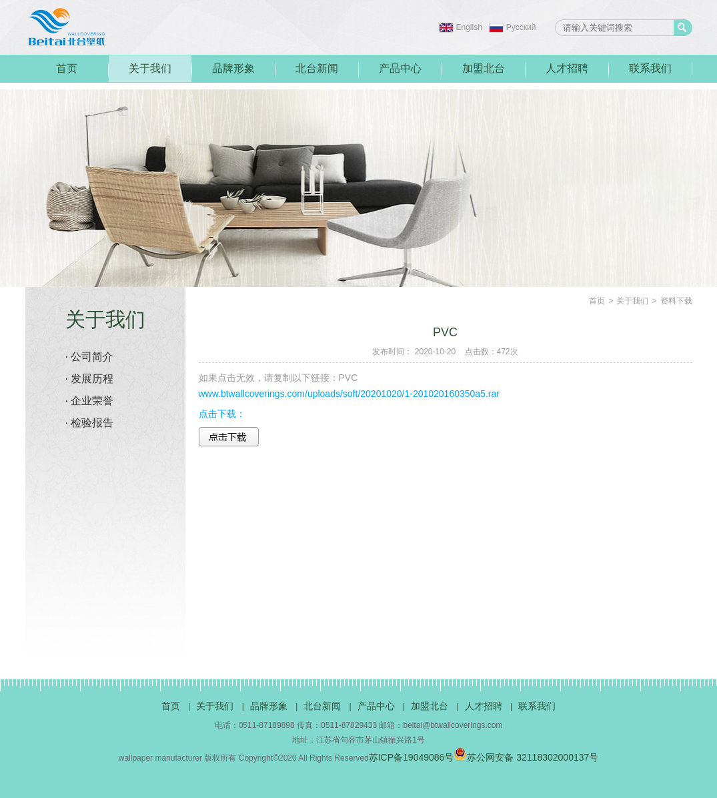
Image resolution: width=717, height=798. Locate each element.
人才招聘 (567, 68)
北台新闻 (316, 68)
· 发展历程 (89, 378)
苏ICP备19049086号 (411, 757)
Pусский (521, 27)
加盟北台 (483, 68)
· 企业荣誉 (89, 400)
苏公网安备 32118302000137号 (526, 757)
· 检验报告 (89, 422)
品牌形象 (233, 68)
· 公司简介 (89, 356)
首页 (66, 68)
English (469, 27)
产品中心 (400, 68)
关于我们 (150, 68)
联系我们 (650, 68)
